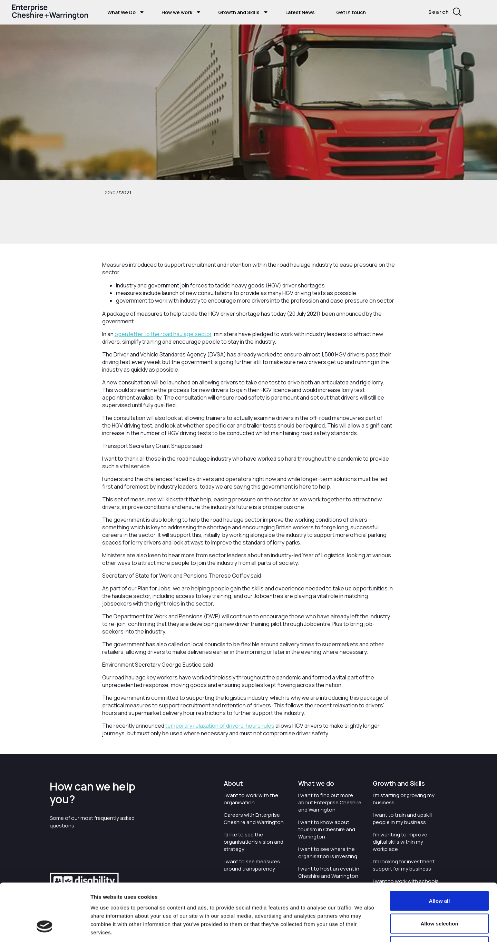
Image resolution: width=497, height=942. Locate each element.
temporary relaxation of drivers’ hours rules (219, 725)
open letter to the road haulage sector (163, 334)
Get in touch (351, 12)
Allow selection (439, 874)
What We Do (121, 12)
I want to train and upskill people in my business (402, 818)
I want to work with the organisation (251, 799)
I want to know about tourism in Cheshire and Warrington (326, 829)
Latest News (300, 12)
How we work (177, 12)
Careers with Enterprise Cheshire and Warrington (254, 818)
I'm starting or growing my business (404, 799)
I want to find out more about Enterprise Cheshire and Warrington (329, 802)
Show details (390, 928)
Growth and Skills (239, 12)
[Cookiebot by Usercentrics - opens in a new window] (44, 928)
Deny (439, 897)
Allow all (439, 851)
